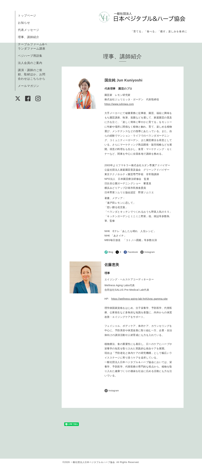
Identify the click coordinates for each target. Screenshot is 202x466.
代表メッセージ (28, 29)
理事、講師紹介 (28, 37)
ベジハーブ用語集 (30, 55)
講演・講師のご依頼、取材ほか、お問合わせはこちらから (31, 74)
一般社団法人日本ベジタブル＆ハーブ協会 (93, 462)
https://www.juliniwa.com (119, 104)
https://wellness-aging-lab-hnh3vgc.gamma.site (139, 298)
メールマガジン (28, 85)
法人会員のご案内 (30, 62)
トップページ (27, 15)
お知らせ (24, 22)
